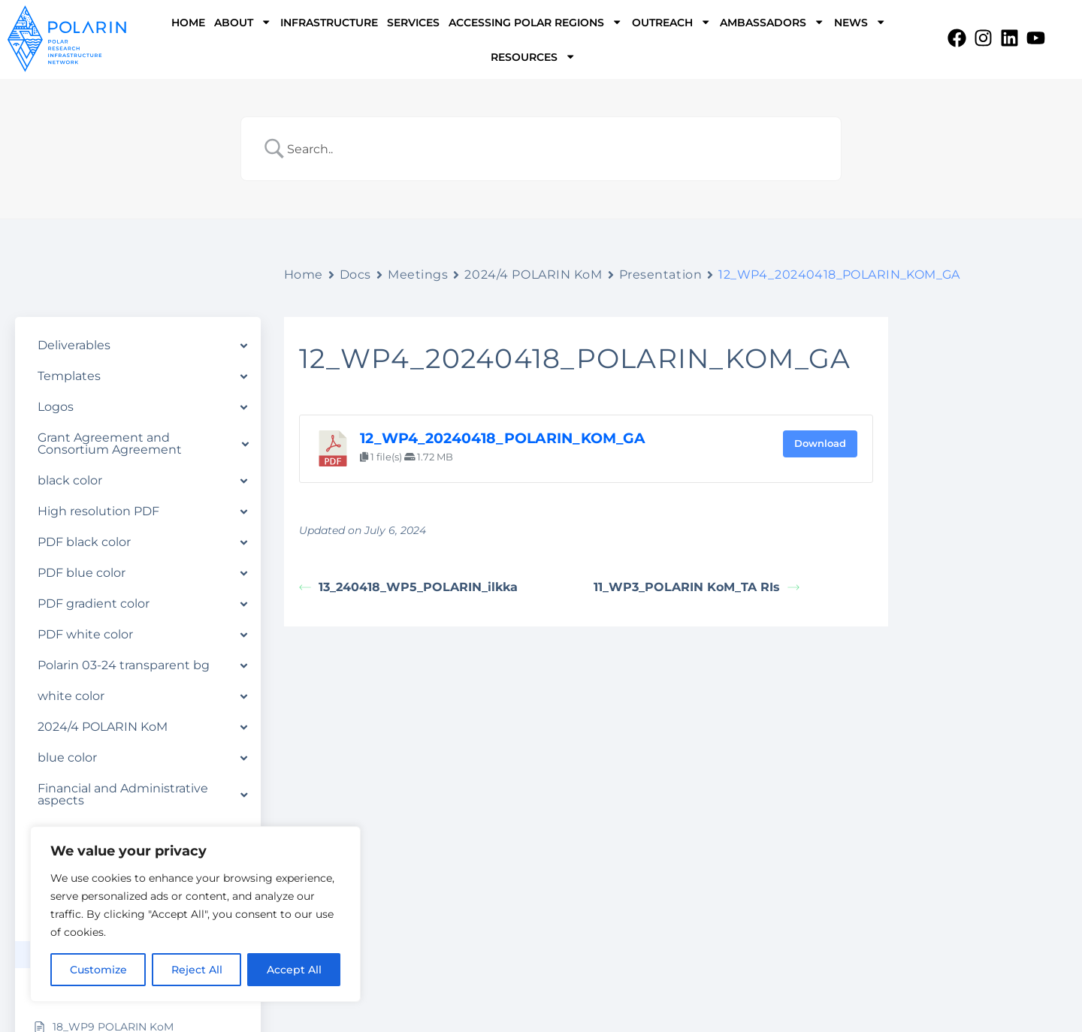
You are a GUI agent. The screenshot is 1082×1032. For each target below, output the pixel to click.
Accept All (294, 969)
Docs (355, 274)
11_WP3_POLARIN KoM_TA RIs (696, 587)
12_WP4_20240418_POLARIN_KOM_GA (502, 438)
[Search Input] (560, 149)
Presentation (661, 274)
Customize (98, 969)
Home (303, 274)
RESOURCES (533, 56)
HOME (188, 22)
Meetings (418, 274)
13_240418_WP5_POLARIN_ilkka (408, 587)
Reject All (196, 969)
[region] (195, 914)
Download (820, 443)
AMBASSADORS (772, 22)
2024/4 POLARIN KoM (533, 274)
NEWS (860, 22)
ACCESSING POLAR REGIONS (535, 22)
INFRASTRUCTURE (329, 22)
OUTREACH (671, 22)
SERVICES (413, 22)
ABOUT (242, 22)
